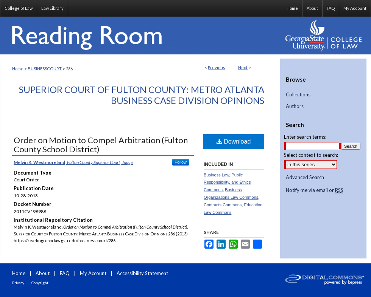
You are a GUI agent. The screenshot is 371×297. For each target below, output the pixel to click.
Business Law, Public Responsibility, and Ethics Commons (227, 182)
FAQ (65, 273)
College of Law (19, 8)
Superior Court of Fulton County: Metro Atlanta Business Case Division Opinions (141, 95)
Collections (298, 94)
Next (243, 67)
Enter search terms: (305, 137)
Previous (216, 67)
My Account (93, 273)
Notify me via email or (314, 190)
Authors (295, 106)
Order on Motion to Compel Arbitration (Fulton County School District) (101, 144)
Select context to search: (311, 155)
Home (17, 68)
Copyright (39, 282)
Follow (181, 162)
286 (69, 68)
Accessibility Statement (142, 273)
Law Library (52, 8)
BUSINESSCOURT (45, 68)
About (43, 273)
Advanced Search (305, 177)
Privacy (18, 282)
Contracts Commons (223, 205)
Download (234, 141)
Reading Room (140, 35)
